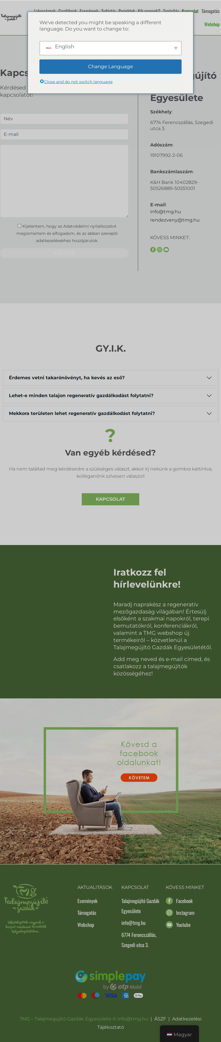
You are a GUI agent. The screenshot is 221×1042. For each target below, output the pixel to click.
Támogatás (210, 10)
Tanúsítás (171, 10)
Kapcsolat (190, 10)
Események (89, 10)
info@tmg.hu (165, 211)
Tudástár (108, 10)
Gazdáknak (67, 10)
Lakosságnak (45, 10)
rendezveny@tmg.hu (175, 220)
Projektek (127, 10)
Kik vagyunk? (149, 10)
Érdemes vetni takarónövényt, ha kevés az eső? (67, 377)
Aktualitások (94, 887)
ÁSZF (160, 1019)
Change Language (110, 66)
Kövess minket (185, 887)
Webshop (212, 24)
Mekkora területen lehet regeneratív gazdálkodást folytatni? (82, 413)
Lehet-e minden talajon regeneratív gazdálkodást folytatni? (81, 395)
